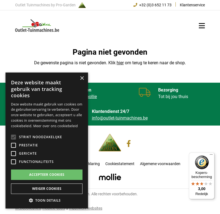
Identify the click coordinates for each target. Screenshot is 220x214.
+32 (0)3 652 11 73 (152, 5)
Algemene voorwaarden (160, 164)
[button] (46, 200)
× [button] (82, 78)
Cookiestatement (119, 164)
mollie (91, 96)
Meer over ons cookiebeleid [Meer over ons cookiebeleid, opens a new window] (55, 126)
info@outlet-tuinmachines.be (120, 118)
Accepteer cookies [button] (46, 174)
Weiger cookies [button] (46, 188)
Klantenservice (192, 5)
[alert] (47, 141)
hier (120, 62)
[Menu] (211, 155)
